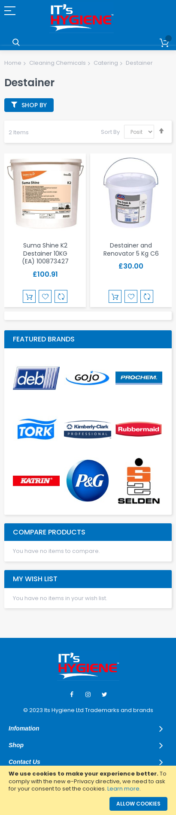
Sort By (110, 132)
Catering (106, 63)
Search (16, 42)
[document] (88, 781)
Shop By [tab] (34, 105)
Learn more (123, 789)
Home (12, 63)
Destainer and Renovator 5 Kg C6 (131, 249)
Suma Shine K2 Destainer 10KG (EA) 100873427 (45, 253)
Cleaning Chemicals (57, 63)
